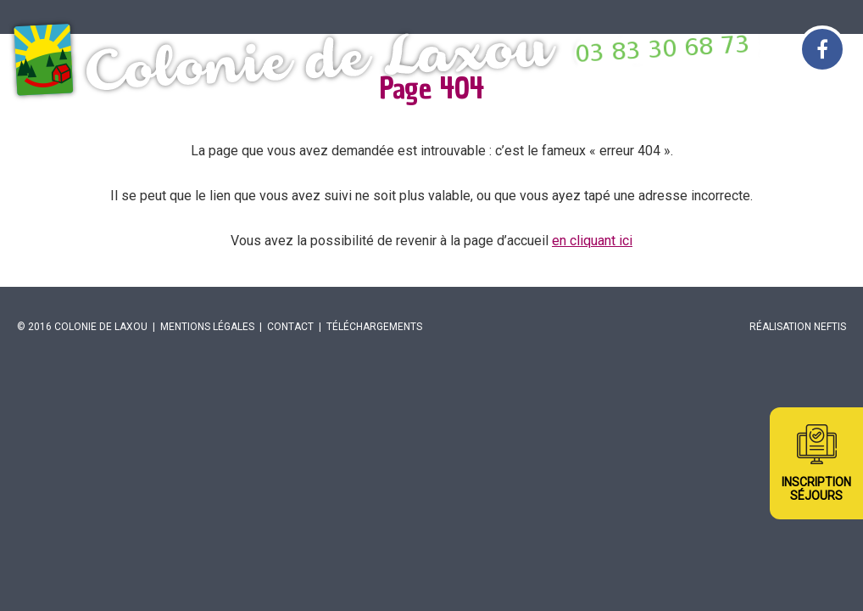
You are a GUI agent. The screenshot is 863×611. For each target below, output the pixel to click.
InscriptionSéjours (816, 488)
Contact (290, 327)
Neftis (830, 327)
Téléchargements (374, 327)
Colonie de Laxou (101, 327)
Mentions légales (207, 327)
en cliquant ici (592, 241)
